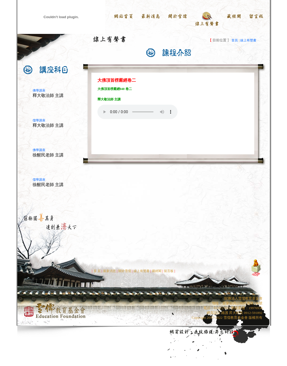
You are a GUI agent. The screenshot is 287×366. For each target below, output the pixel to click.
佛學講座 (39, 90)
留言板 (169, 271)
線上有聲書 (248, 40)
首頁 (234, 40)
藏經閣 (157, 271)
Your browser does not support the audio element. (137, 112)
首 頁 (97, 271)
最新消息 (109, 271)
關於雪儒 (124, 271)
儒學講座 (39, 120)
